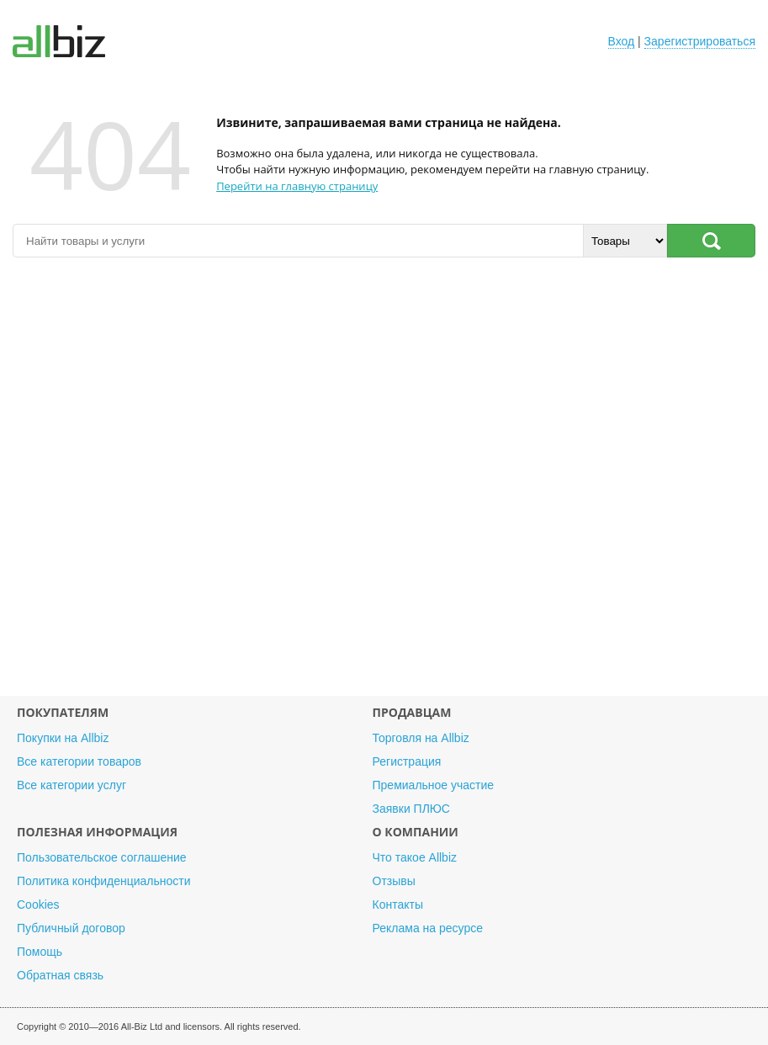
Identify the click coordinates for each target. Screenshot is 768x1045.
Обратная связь (60, 975)
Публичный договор (71, 928)
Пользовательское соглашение (102, 857)
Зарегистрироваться (699, 41)
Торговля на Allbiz (421, 738)
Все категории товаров (79, 761)
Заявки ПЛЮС (411, 808)
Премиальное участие (434, 785)
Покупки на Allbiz (63, 738)
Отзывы (394, 881)
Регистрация (407, 761)
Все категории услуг (71, 785)
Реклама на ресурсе (428, 928)
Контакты (398, 904)
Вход (621, 41)
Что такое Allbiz (415, 857)
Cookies (38, 904)
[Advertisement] (384, 485)
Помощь (39, 951)
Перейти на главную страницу (297, 186)
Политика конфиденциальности (104, 881)
